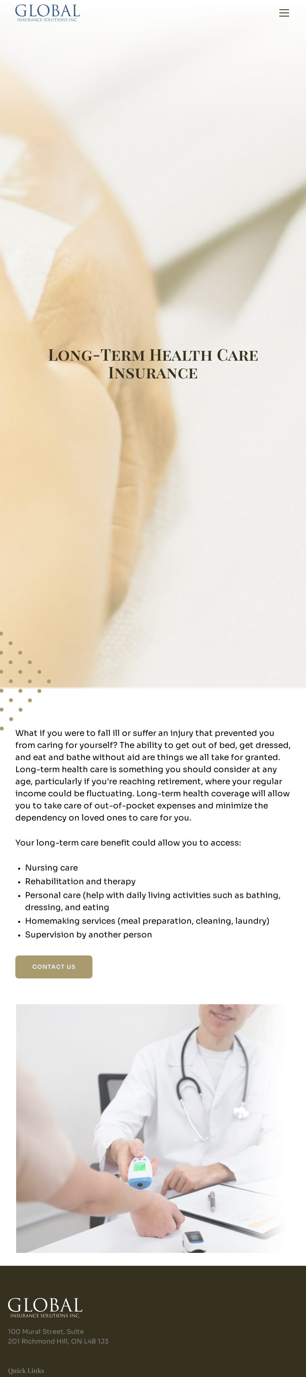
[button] (283, 13)
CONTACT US (53, 966)
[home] (47, 12)
